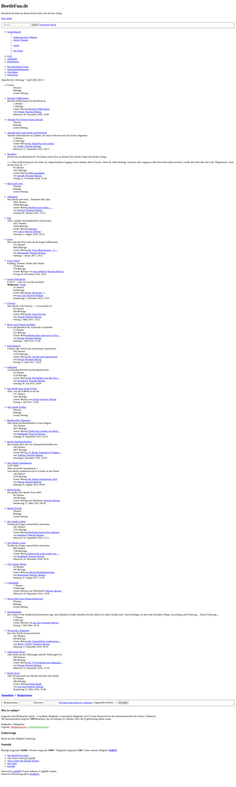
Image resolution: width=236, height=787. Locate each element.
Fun (9, 218)
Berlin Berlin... (14, 489)
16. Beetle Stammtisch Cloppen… (44, 452)
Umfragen (12, 367)
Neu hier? (12, 154)
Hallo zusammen (36, 173)
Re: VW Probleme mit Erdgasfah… (45, 662)
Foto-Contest (13, 260)
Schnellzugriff (14, 32)
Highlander (22, 434)
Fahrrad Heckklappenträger (41, 572)
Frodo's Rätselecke (16, 279)
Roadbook (22, 556)
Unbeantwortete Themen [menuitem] (25, 37)
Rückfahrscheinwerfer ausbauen (43, 532)
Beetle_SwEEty (25, 644)
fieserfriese (22, 380)
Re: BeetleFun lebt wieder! (41, 143)
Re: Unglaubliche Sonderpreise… (44, 641)
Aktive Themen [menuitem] (20, 40)
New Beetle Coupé (16, 543)
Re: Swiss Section (37, 314)
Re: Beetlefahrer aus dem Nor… (43, 378)
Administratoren (18, 727)
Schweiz (11, 303)
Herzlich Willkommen (18, 98)
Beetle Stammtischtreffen (19, 441)
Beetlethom (23, 575)
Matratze (32, 229)
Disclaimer (12, 72)
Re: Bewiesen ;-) (36, 293)
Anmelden (7, 695)
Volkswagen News (16, 652)
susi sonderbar (39, 271)
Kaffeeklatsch (14, 346)
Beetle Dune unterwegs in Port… (44, 335)
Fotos (10, 239)
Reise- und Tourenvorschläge (21, 324)
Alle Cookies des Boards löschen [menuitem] (23, 761)
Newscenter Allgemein (18, 630)
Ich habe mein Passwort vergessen (75, 702)
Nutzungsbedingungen (18, 69)
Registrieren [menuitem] (13, 61)
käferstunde (23, 253)
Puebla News (13, 673)
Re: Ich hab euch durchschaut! (43, 356)
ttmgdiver (22, 535)
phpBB (16, 771)
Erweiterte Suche (48, 24)
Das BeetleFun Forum (17, 66)
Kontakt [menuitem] (11, 766)
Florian (20, 111)
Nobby (20, 146)
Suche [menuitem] (16, 45)
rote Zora (21, 295)
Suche (35, 25)
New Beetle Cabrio (16, 521)
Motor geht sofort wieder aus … (43, 553)
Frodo (23, 284)
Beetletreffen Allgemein (18, 420)
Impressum (12, 75)
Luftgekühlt (13, 583)
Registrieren (24, 695)
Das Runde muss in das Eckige (22, 388)
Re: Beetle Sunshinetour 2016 (42, 479)
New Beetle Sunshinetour (19, 463)
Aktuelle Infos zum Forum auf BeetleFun (27, 132)
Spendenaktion (14, 612)
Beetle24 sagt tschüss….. (40, 207)
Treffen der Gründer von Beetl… (44, 431)
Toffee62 (21, 455)
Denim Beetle (35, 684)
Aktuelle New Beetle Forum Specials (25, 119)
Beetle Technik (14, 508)
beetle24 (21, 210)
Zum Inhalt (6, 18)
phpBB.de (34, 774)
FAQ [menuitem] (9, 56)
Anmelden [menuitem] (12, 59)
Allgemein (12, 196)
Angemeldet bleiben (105, 702)
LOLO (20, 231)
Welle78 (113, 750)
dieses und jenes (15, 183)
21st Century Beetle (16, 564)
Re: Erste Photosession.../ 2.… (43, 250)
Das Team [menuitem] (18, 51)
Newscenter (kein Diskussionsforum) (25, 598)
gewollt (21, 175)
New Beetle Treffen (16, 407)
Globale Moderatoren (38, 727)
